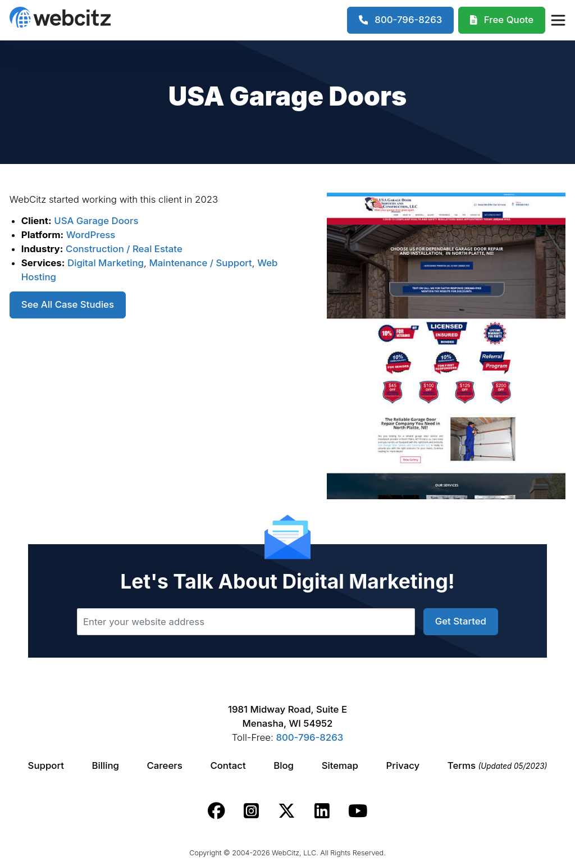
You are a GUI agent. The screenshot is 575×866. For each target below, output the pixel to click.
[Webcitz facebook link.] (216, 811)
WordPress (91, 234)
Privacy (403, 765)
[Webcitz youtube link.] (357, 811)
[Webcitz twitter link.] (286, 811)
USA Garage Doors (96, 220)
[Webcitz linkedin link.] (322, 811)
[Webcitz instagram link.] (251, 811)
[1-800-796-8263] (400, 20)
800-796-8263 (309, 737)
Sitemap (340, 765)
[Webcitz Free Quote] (501, 20)
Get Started (460, 621)
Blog (283, 765)
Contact (227, 765)
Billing (105, 765)
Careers (164, 765)
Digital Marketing (105, 262)
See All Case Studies (67, 304)
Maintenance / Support (200, 262)
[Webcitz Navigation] (557, 20)
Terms (497, 765)
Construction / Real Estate (124, 248)
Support (46, 765)
